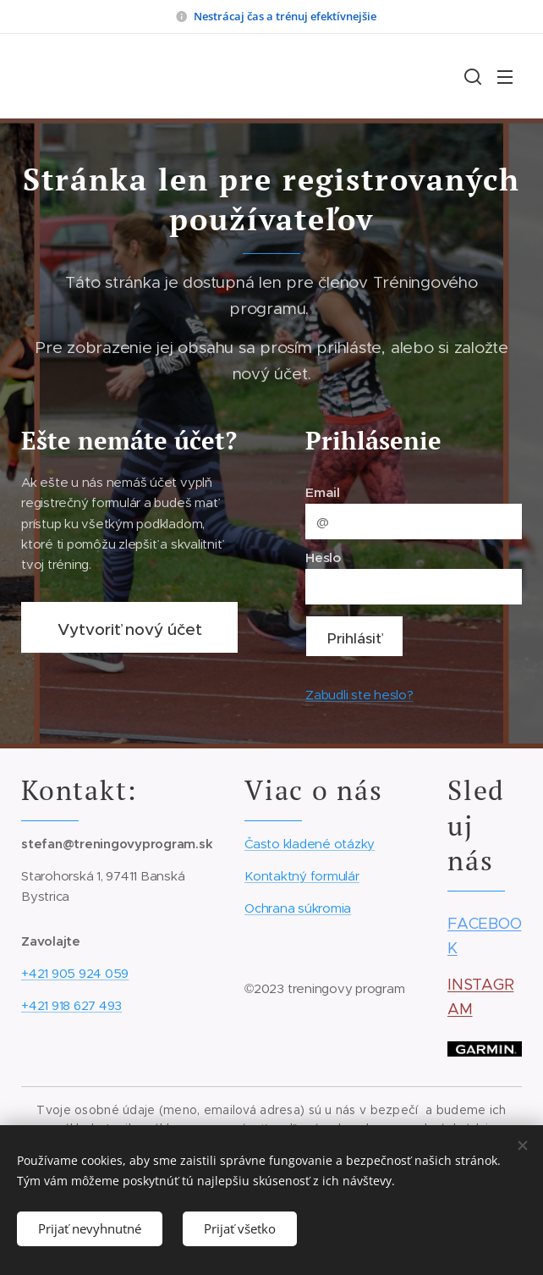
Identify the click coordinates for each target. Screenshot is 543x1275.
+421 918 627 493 (71, 1005)
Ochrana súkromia (297, 908)
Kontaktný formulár (301, 875)
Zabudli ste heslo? (359, 695)
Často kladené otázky (309, 843)
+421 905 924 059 (75, 972)
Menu (505, 77)
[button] (471, 76)
